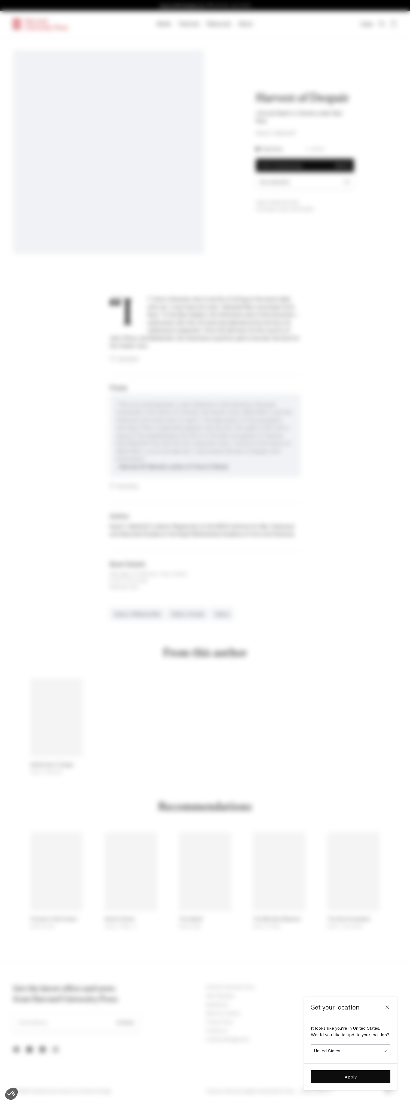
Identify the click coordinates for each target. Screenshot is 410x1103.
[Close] (387, 1007)
